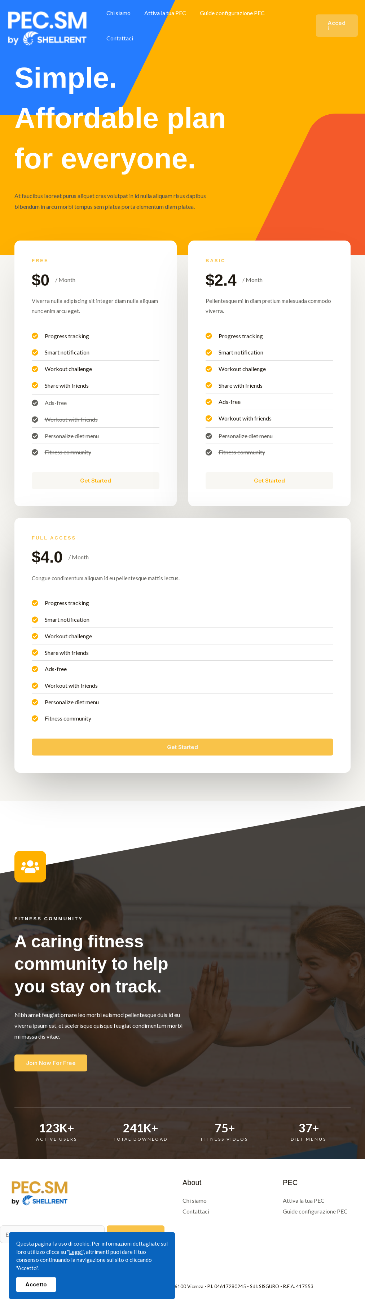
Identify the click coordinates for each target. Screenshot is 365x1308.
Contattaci (289, 25)
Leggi (76, 1251)
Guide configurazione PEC (231, 25)
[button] (336, 25)
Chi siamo (122, 25)
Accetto (36, 1284)
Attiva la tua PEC (167, 25)
